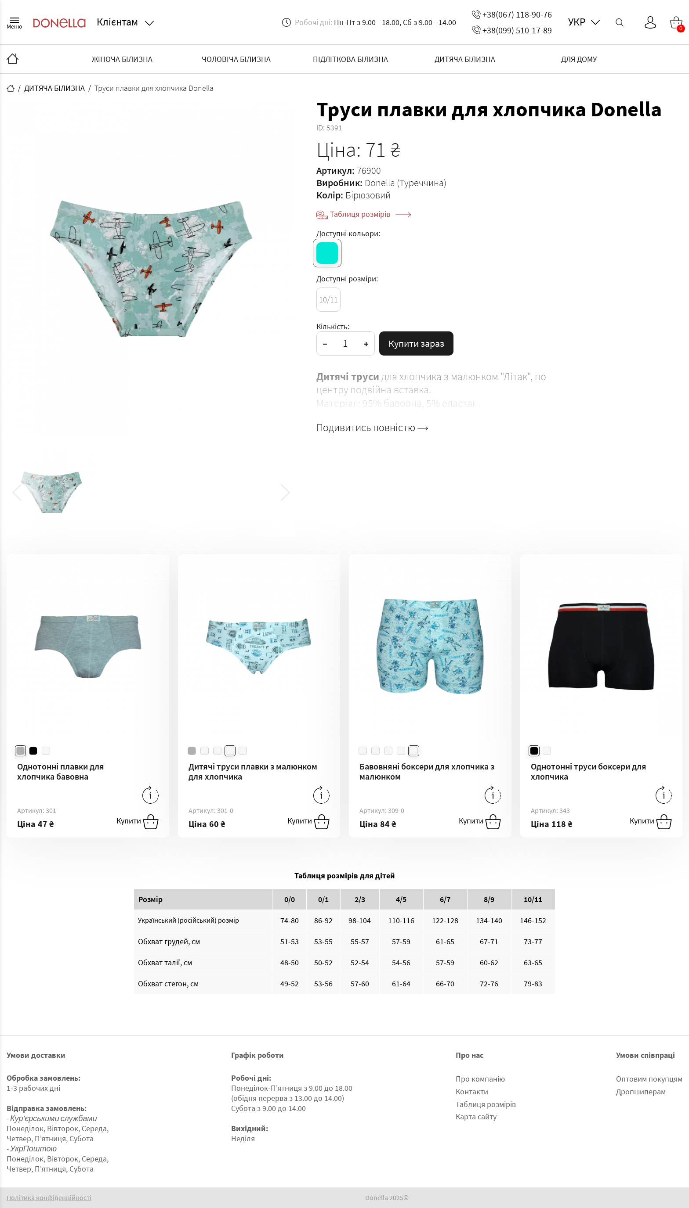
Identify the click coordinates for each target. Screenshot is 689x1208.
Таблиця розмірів (370, 214)
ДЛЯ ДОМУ (579, 59)
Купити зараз (416, 343)
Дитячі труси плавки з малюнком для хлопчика (253, 771)
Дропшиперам (641, 1091)
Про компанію (480, 1079)
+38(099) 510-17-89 (512, 30)
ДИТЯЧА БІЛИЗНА (465, 59)
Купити (137, 821)
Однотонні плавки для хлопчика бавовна (60, 771)
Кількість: (332, 326)
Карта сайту (476, 1116)
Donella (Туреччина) (405, 182)
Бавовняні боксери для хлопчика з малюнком (426, 771)
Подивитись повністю (372, 427)
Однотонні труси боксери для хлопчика (588, 771)
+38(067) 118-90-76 (512, 14)
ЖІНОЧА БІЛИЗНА (122, 59)
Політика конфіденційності (49, 1197)
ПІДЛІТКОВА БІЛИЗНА (350, 59)
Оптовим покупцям (649, 1079)
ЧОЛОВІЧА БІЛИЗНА (236, 59)
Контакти (472, 1091)
